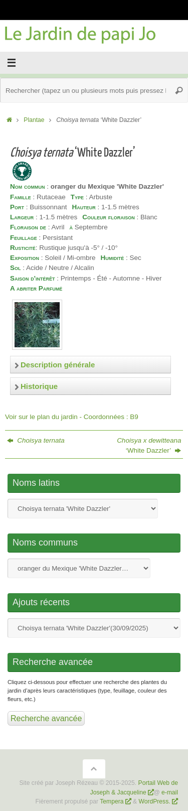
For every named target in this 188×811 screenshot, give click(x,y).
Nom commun (79, 568)
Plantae (34, 119)
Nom (83, 508)
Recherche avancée (46, 718)
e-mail (169, 792)
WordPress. (155, 801)
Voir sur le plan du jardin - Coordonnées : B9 (71, 417)
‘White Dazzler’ (149, 445)
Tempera (111, 801)
